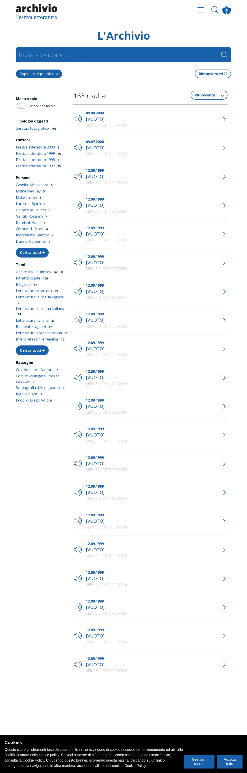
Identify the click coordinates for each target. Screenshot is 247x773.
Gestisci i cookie (199, 761)
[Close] (39, 74)
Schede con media (41, 106)
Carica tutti (32, 252)
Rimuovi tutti (213, 73)
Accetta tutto (230, 761)
